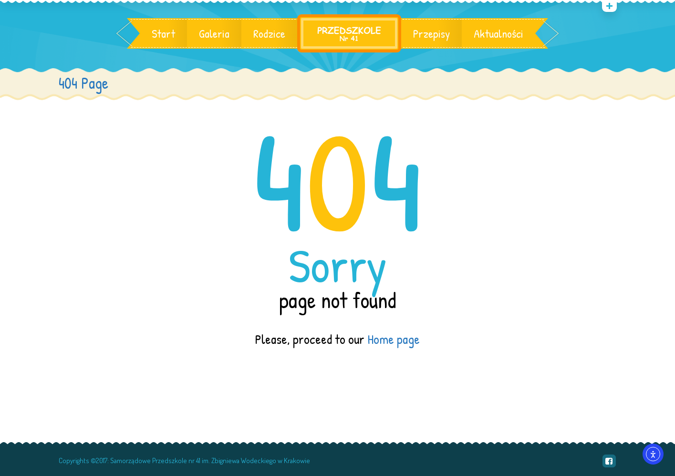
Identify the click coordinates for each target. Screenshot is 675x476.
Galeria (214, 33)
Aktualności (498, 33)
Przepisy (431, 33)
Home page (393, 339)
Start (163, 33)
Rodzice (269, 33)
